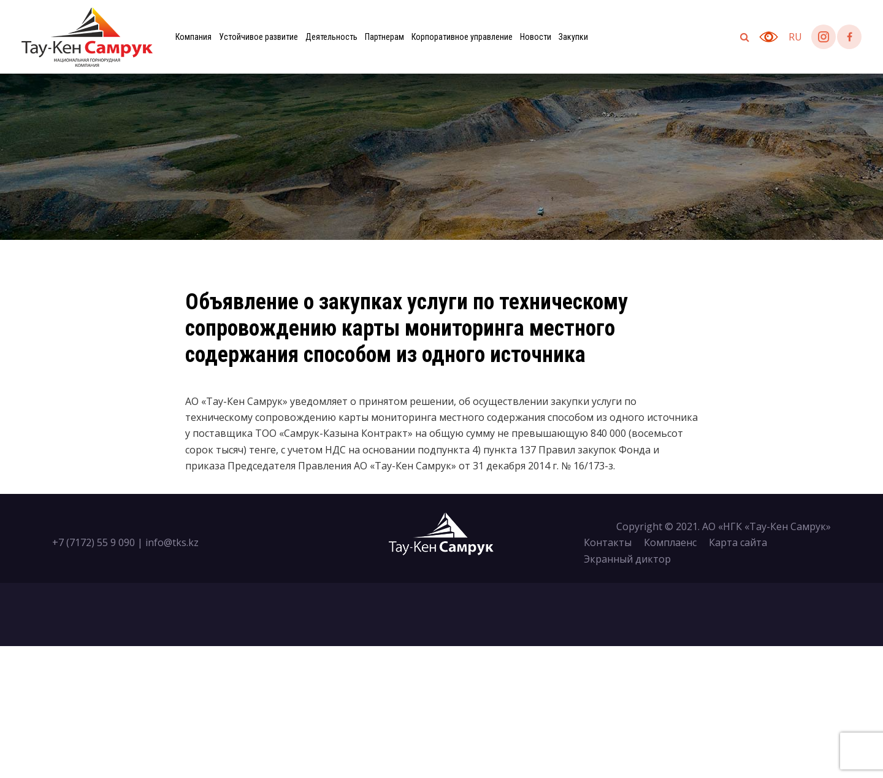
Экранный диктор (627, 559)
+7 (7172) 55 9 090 (93, 542)
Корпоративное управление (462, 37)
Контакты (608, 542)
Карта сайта (738, 542)
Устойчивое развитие (258, 37)
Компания (193, 37)
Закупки (573, 37)
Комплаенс (670, 542)
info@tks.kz (172, 542)
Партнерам (384, 37)
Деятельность (331, 37)
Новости (535, 37)
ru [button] (795, 37)
